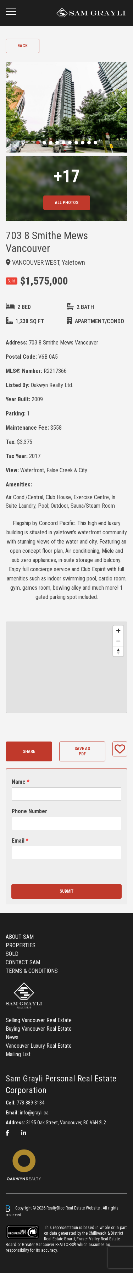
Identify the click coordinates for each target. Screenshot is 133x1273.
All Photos (66, 202)
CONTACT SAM (23, 962)
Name (20, 781)
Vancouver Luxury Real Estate (39, 1045)
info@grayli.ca (34, 1112)
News (12, 1037)
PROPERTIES (20, 945)
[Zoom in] (118, 631)
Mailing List (18, 1054)
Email (20, 840)
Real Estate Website (83, 1208)
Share (29, 751)
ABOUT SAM (20, 936)
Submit (66, 891)
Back (22, 45)
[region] (66, 667)
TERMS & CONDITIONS (32, 971)
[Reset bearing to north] (118, 651)
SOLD (12, 953)
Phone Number (29, 811)
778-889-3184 (30, 1103)
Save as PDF (82, 751)
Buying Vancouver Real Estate (39, 1028)
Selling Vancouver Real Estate (39, 1020)
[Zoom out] (118, 641)
